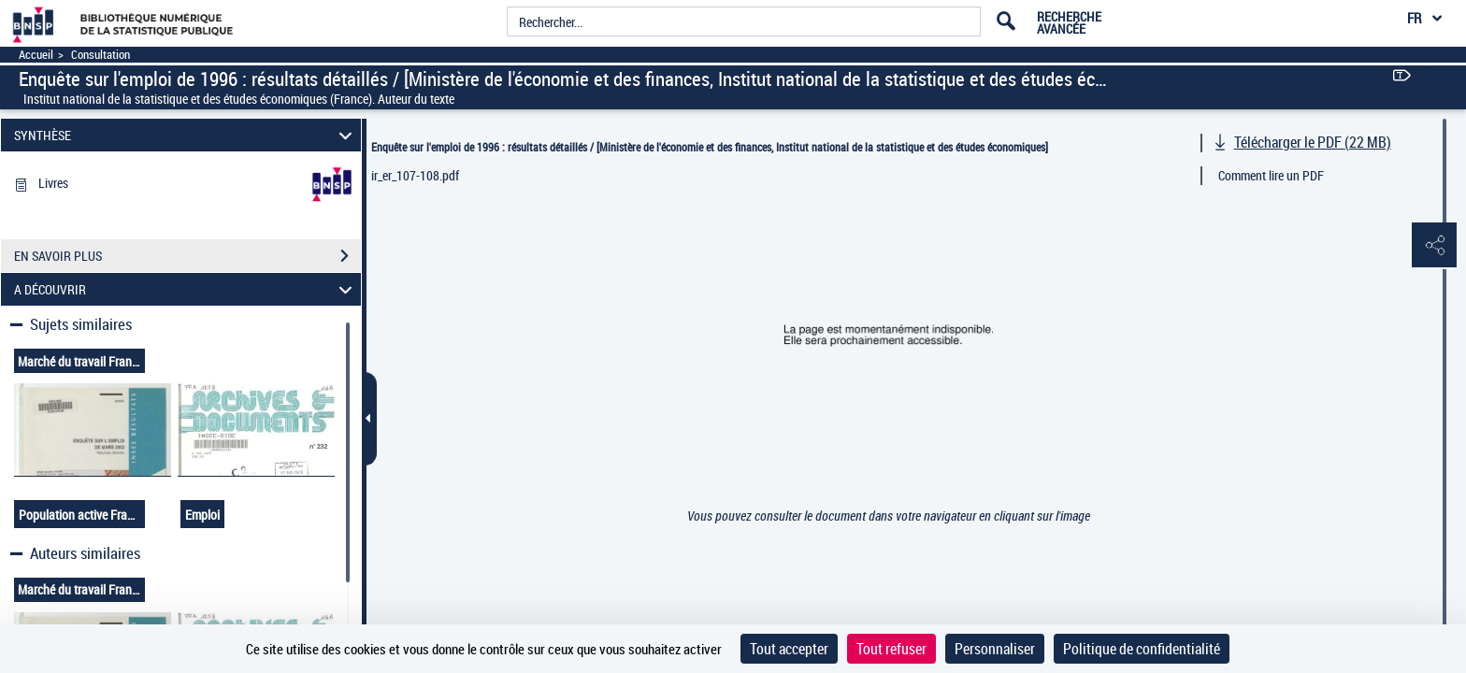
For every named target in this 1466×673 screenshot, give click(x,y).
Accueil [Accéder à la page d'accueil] (36, 55)
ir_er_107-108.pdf (415, 175)
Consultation (100, 55)
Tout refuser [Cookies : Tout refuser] (891, 648)
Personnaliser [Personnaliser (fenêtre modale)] (995, 648)
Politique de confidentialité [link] (1141, 648)
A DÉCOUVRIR (186, 289)
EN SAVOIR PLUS (187, 256)
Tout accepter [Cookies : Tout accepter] (789, 648)
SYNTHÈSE (186, 135)
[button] (1433, 246)
